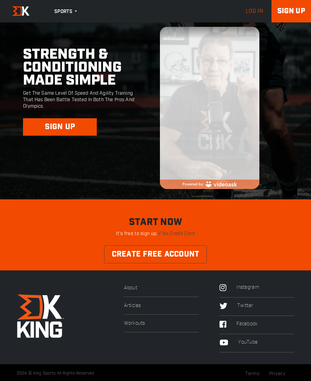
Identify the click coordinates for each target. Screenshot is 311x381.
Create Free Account (155, 254)
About (130, 288)
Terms (252, 374)
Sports (63, 12)
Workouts (134, 323)
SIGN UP (60, 127)
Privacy (277, 374)
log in (254, 11)
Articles (132, 305)
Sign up (291, 11)
